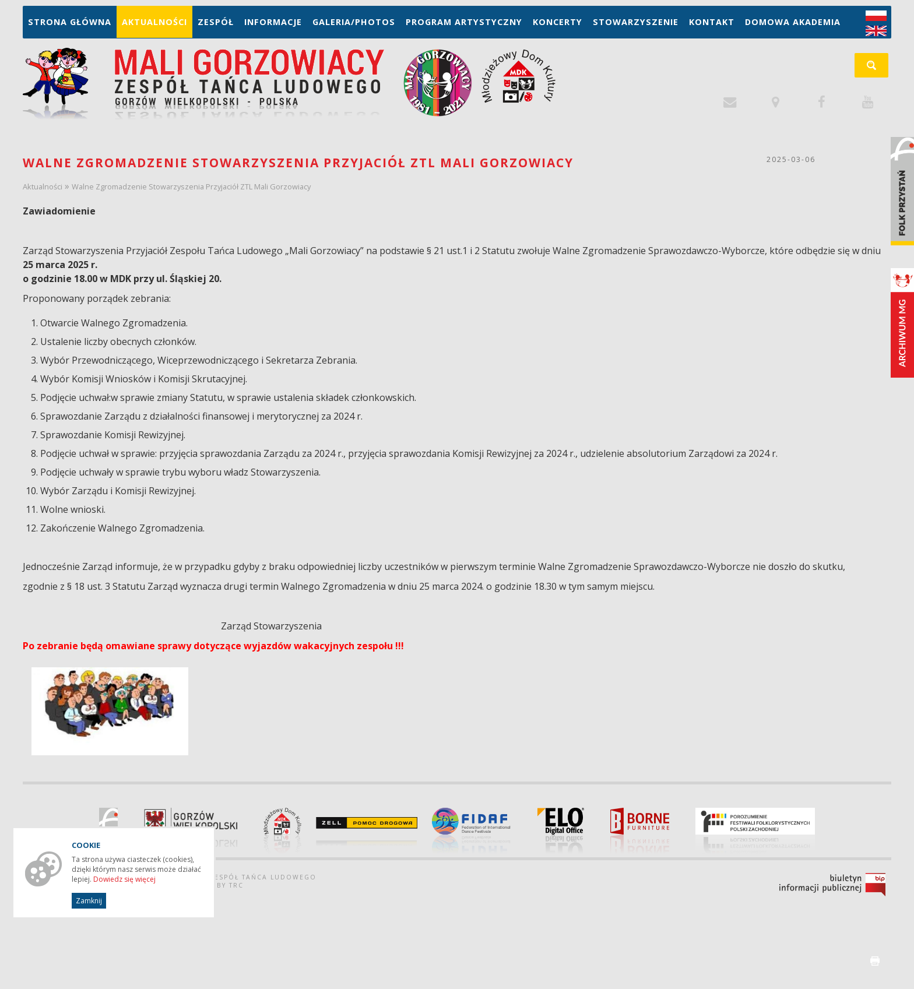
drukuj (875, 961)
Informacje (273, 21)
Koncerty (557, 21)
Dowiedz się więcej (124, 879)
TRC (236, 885)
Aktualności (154, 21)
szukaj (877, 69)
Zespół (216, 21)
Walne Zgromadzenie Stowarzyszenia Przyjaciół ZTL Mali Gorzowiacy (191, 186)
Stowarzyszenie (636, 21)
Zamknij (89, 901)
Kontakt (711, 21)
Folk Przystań (902, 191)
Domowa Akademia (793, 21)
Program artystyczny (464, 21)
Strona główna (69, 21)
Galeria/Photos (353, 21)
